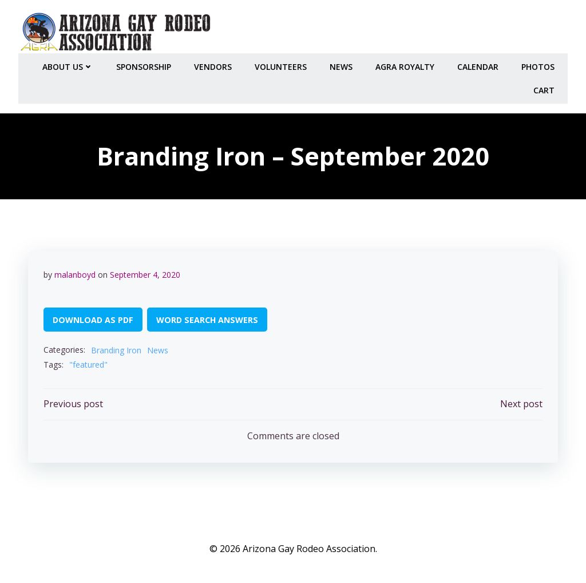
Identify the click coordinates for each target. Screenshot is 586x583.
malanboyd (75, 272)
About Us (69, 63)
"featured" (89, 363)
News (158, 348)
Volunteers (282, 63)
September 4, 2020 (145, 272)
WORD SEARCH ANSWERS (208, 318)
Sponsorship (145, 63)
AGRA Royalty (406, 63)
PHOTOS (539, 63)
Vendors (214, 63)
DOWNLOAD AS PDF (93, 318)
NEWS (342, 63)
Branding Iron (117, 348)
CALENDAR (479, 63)
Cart (545, 86)
